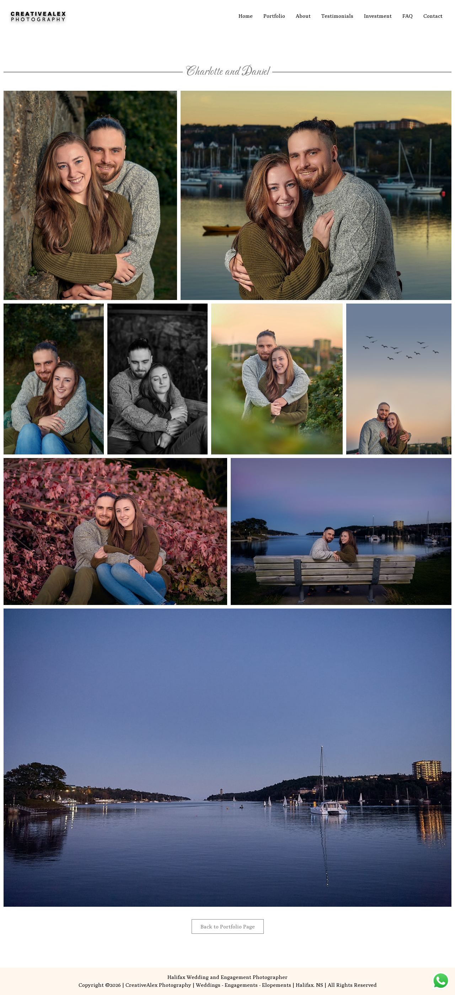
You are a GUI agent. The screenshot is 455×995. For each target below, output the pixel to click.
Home (246, 16)
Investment (378, 16)
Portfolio (274, 16)
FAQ (407, 16)
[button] (90, 195)
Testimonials (337, 16)
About (303, 16)
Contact (433, 16)
